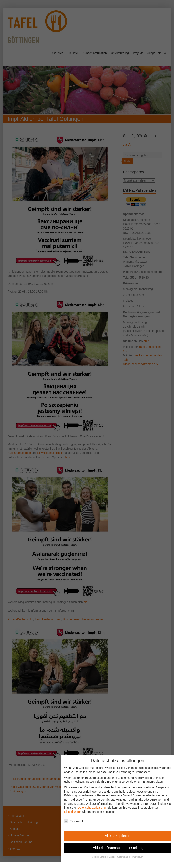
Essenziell (76, 821)
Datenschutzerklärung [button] (122, 857)
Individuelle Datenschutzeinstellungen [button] (120, 848)
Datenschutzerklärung (94, 807)
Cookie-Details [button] (102, 857)
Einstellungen (75, 811)
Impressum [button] (140, 857)
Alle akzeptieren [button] (120, 836)
